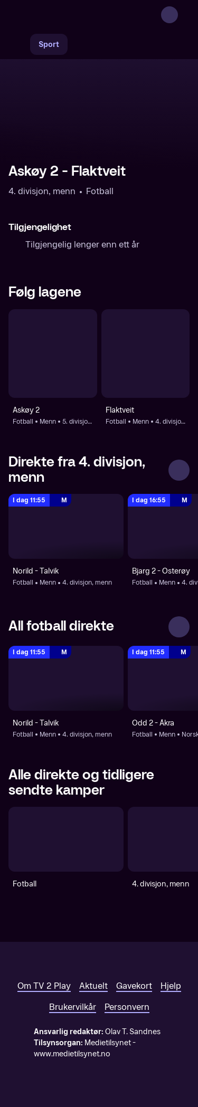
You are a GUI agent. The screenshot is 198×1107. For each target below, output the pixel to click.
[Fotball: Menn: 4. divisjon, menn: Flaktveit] (145, 353)
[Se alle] (179, 470)
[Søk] (19, 44)
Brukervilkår (72, 1007)
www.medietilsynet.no (72, 1053)
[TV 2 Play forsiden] (87, 14)
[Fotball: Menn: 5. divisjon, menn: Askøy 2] (52, 353)
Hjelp (171, 986)
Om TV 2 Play (44, 986)
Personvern (127, 1007)
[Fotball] (66, 839)
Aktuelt (93, 986)
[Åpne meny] (183, 14)
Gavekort (134, 986)
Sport (49, 44)
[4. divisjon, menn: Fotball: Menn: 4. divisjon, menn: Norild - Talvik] (66, 526)
